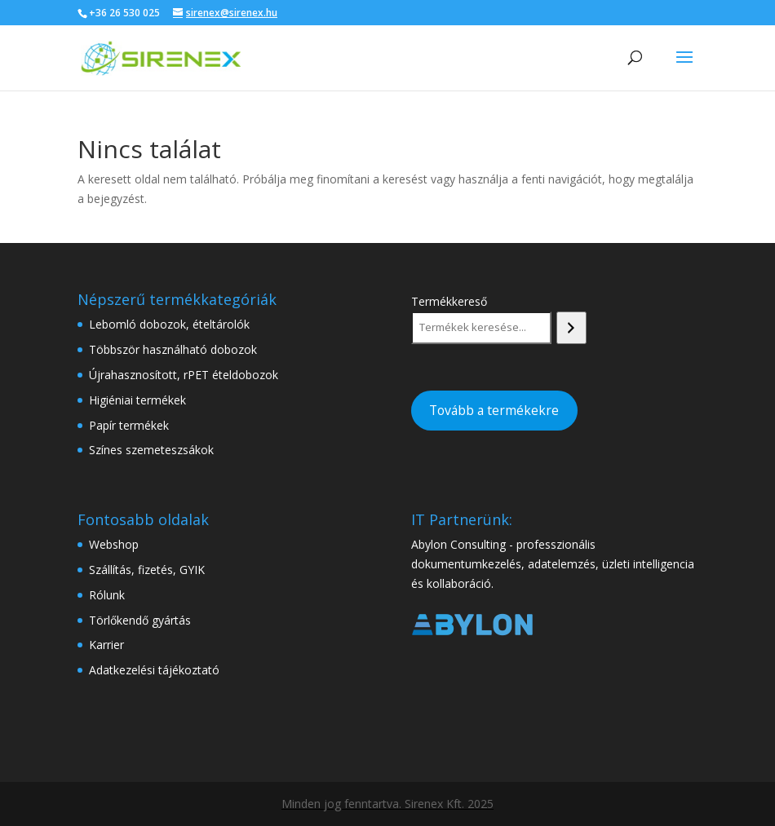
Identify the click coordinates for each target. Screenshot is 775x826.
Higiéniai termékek (137, 400)
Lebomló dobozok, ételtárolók (169, 324)
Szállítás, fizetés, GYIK (147, 569)
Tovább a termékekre (494, 410)
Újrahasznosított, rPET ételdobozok (183, 374)
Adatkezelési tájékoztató (154, 670)
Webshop (114, 544)
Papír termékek (129, 425)
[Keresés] (571, 327)
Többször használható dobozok (173, 349)
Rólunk (107, 595)
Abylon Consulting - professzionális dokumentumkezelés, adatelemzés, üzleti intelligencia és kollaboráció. (552, 564)
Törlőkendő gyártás (140, 620)
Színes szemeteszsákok (151, 449)
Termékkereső (449, 301)
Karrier (106, 644)
